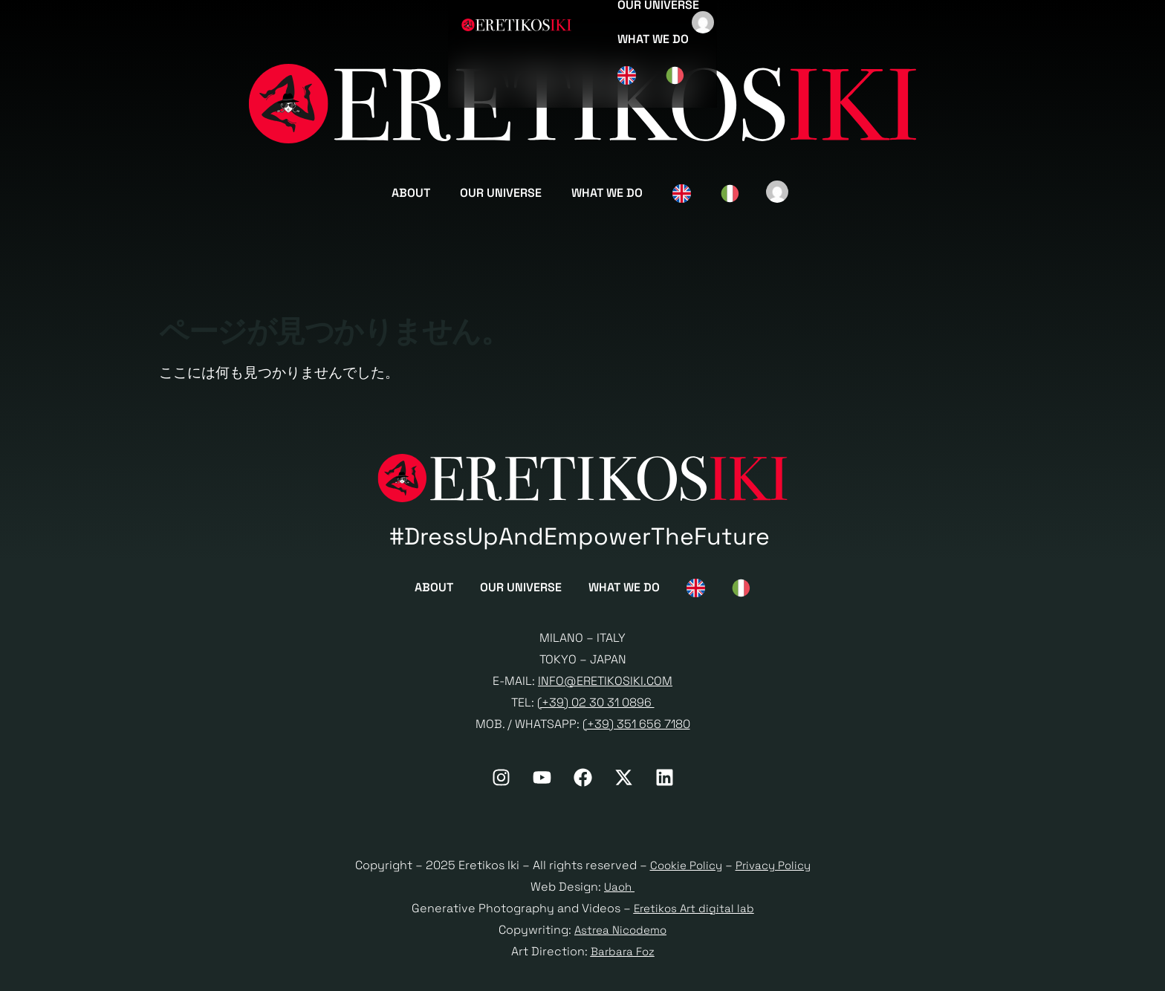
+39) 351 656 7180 (638, 728)
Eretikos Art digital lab (694, 913)
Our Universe (501, 193)
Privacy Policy (776, 870)
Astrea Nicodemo (620, 934)
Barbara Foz (622, 956)
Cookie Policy (682, 870)
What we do (607, 193)
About (411, 193)
